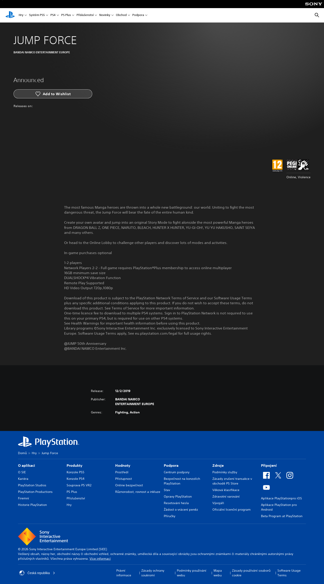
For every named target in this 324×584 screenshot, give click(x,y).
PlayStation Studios (32, 485)
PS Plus (66, 15)
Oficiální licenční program (231, 509)
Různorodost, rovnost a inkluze (137, 492)
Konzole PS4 (75, 479)
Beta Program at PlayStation (281, 516)
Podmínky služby (224, 472)
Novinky (104, 15)
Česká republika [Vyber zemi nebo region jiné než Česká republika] (37, 573)
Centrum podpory (176, 472)
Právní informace (123, 572)
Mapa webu (218, 572)
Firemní (23, 498)
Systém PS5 (37, 15)
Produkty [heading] (74, 465)
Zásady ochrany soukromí (152, 572)
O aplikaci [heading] (26, 465)
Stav (167, 490)
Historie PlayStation (32, 505)
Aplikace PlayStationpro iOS (281, 498)
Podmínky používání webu (191, 572)
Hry (21, 15)
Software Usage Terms (289, 572)
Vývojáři (218, 503)
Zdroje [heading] (218, 465)
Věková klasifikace (225, 490)
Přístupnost (123, 479)
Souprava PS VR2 (79, 485)
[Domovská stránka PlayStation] (10, 15)
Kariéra (23, 479)
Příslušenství (85, 15)
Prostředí (121, 472)
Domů (22, 453)
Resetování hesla (176, 503)
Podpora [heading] (171, 465)
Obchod (121, 15)
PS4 (53, 15)
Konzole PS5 (75, 472)
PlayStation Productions (35, 492)
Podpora (138, 15)
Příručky (169, 516)
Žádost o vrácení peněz (181, 509)
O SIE (22, 472)
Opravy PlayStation (178, 496)
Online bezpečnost (129, 485)
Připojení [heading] (269, 465)
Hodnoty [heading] (122, 465)
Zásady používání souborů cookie (251, 572)
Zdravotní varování (226, 496)
